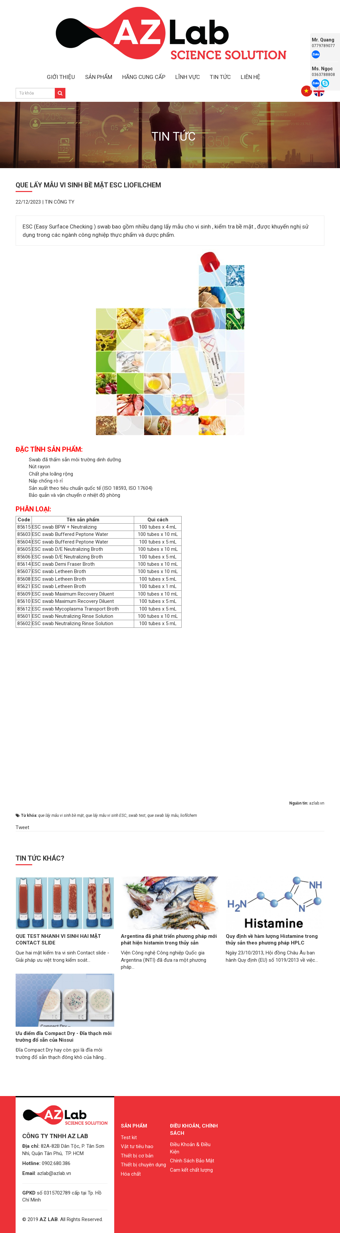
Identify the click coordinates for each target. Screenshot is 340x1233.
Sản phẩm (134, 1126)
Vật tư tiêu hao (137, 1146)
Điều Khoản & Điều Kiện (190, 1147)
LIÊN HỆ (250, 77)
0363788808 (323, 74)
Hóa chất (131, 1174)
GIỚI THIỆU (61, 77)
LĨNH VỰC (187, 77)
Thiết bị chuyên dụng (143, 1165)
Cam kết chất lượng (191, 1170)
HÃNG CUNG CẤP (143, 77)
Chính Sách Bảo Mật (192, 1161)
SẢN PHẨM (98, 77)
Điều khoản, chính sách (194, 1129)
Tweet (22, 827)
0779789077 (323, 45)
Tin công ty (59, 202)
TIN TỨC (220, 77)
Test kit (129, 1137)
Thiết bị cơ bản (137, 1156)
